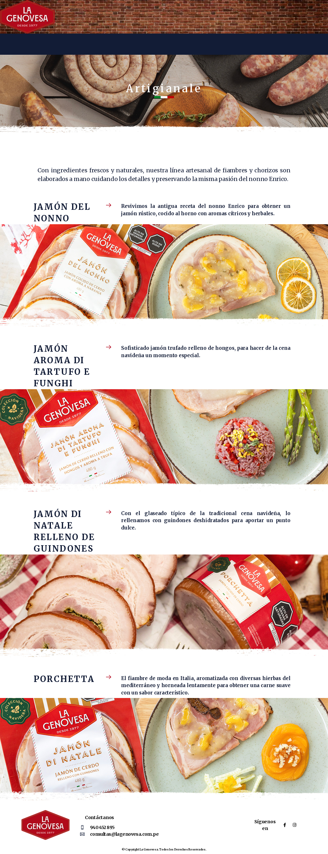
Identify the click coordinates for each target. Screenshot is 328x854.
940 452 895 (102, 827)
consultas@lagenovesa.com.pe (124, 834)
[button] (164, 6)
